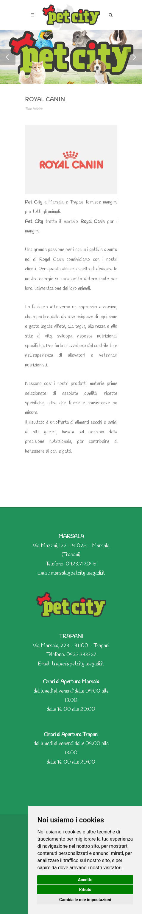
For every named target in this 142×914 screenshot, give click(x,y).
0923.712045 (81, 564)
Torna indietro (33, 109)
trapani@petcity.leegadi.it (78, 664)
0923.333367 (81, 654)
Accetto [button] (85, 879)
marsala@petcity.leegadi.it (78, 573)
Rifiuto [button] (85, 889)
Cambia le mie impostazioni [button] (85, 899)
